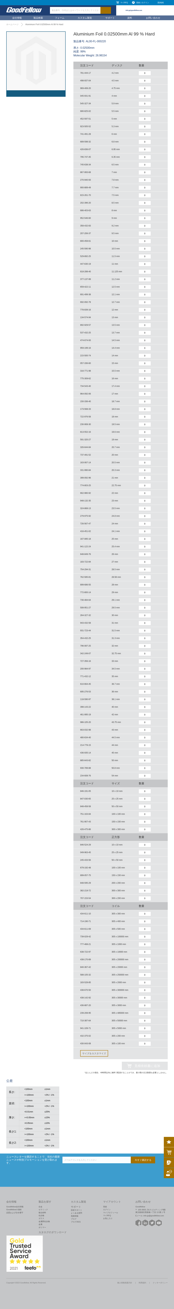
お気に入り (107, 1218)
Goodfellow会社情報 (14, 1207)
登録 (105, 1207)
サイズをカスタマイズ (94, 1053)
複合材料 (42, 1213)
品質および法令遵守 (14, 1213)
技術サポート (76, 1210)
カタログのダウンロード (53, 1232)
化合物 (41, 1215)
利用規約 (142, 1283)
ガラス (41, 1218)
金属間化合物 (44, 1221)
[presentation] (88, 1170)
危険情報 (74, 1216)
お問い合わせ (153, 17)
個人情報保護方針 (124, 1283)
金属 (40, 1224)
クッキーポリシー (160, 1283)
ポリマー (42, 1227)
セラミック (43, 1210)
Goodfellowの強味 (14, 1210)
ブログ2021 (76, 1222)
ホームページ (12, 24)
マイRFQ (124, 3)
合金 (40, 1207)
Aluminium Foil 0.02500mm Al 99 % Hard (44, 24)
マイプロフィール (110, 1213)
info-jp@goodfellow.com (134, 10)
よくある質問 (76, 1213)
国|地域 (161, 3)
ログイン (107, 1210)
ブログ (73, 1219)
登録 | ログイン (142, 3)
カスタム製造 (85, 17)
